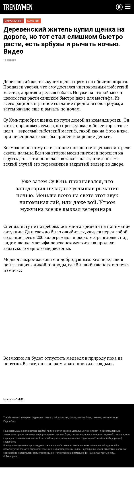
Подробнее (9, 421)
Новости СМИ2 (13, 399)
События (33, 20)
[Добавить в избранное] (119, 7)
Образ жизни (14, 20)
